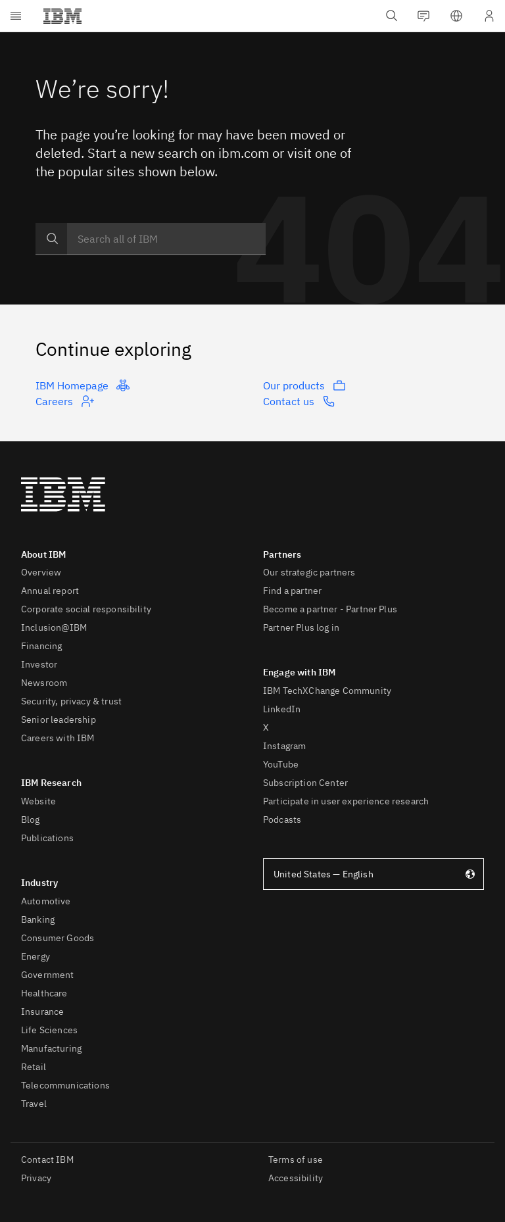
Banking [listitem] (38, 919)
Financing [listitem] (41, 646)
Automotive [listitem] (46, 901)
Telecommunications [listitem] (65, 1085)
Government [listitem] (47, 975)
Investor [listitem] (39, 664)
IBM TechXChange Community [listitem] (327, 691)
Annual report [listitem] (50, 591)
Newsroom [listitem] (44, 683)
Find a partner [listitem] (292, 591)
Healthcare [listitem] (44, 993)
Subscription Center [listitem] (305, 783)
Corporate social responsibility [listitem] (86, 609)
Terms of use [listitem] (295, 1159)
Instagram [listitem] (284, 746)
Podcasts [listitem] (282, 819)
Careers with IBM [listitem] (58, 738)
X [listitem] (266, 727)
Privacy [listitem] (36, 1178)
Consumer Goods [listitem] (57, 938)
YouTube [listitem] (281, 764)
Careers (65, 401)
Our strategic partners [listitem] (309, 572)
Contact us (299, 401)
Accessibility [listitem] (295, 1178)
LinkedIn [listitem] (282, 709)
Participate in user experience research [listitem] (346, 801)
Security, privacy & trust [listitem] (71, 701)
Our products (304, 385)
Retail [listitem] (33, 1067)
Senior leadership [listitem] (58, 719)
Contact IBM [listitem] (47, 1159)
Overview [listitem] (41, 572)
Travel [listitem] (34, 1104)
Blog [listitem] (30, 819)
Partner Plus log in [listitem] (301, 627)
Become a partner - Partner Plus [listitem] (330, 609)
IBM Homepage (83, 385)
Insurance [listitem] (42, 1011)
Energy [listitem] (35, 956)
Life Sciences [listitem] (49, 1030)
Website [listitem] (38, 801)
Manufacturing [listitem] (51, 1048)
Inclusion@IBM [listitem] (54, 627)
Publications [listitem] (47, 838)
